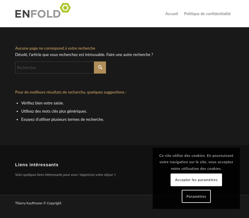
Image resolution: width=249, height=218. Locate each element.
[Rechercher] (60, 67)
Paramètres (196, 196)
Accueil (171, 13)
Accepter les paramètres (196, 179)
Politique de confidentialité (207, 13)
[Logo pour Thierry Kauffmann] (45, 13)
